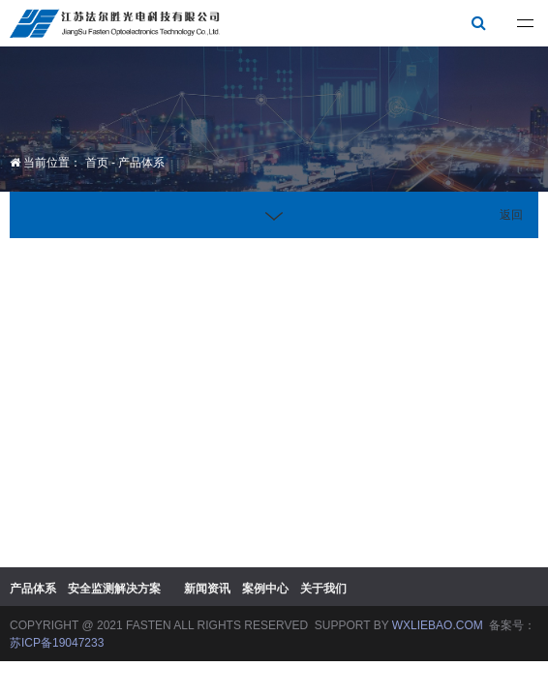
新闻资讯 (207, 588)
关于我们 (323, 588)
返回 (511, 215)
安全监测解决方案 (114, 588)
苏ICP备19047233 (57, 643)
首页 (96, 162)
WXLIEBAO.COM (437, 625)
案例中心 (265, 588)
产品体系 (141, 162)
